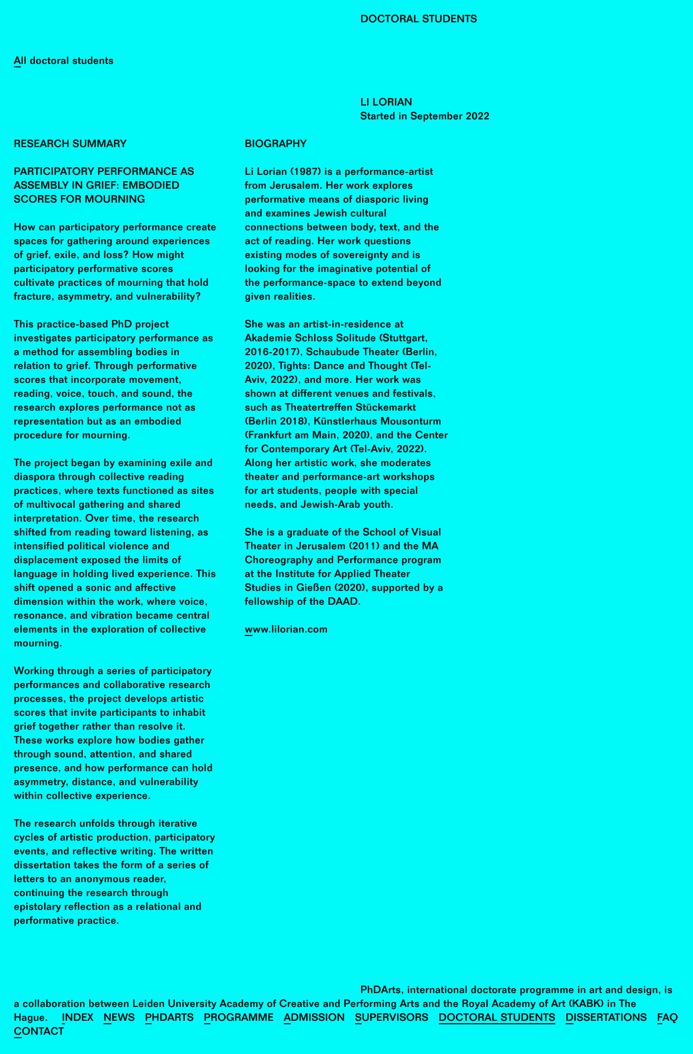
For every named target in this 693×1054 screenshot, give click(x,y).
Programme (239, 1019)
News (119, 1019)
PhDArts (169, 1019)
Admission (314, 1019)
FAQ (668, 1019)
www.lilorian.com (286, 631)
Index (78, 1019)
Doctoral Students (497, 1019)
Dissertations (606, 1019)
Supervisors (392, 1019)
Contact (39, 1033)
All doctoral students (64, 62)
